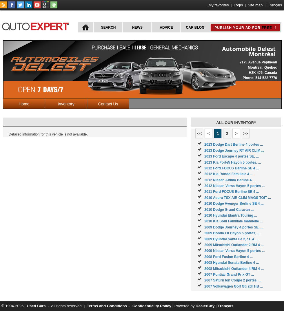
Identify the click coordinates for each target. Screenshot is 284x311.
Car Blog (195, 27)
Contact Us (108, 104)
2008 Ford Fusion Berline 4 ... (228, 257)
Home (24, 104)
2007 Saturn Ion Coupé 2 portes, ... (232, 280)
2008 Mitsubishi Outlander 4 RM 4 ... (234, 269)
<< (199, 133)
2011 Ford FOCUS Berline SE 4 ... (231, 192)
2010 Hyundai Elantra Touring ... (230, 215)
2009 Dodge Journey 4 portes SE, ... (233, 227)
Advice (166, 27)
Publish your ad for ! (245, 28)
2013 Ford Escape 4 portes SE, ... (231, 156)
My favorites (219, 5)
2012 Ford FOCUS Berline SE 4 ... (231, 168)
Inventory (66, 104)
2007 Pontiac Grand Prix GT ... (229, 274)
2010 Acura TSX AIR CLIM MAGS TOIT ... (237, 198)
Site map (255, 5)
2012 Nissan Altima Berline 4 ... (229, 180)
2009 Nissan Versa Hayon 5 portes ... (234, 251)
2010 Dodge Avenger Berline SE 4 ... (234, 204)
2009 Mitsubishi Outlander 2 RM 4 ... (234, 245)
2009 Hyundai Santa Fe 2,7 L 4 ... (231, 239)
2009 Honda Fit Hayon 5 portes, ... (232, 233)
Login (238, 5)
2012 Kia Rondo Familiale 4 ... (228, 174)
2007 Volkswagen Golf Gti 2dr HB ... (233, 286)
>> (245, 133)
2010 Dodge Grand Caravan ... (229, 210)
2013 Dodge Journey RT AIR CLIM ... (234, 151)
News (137, 27)
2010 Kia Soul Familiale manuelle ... (233, 221)
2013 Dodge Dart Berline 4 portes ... (233, 144)
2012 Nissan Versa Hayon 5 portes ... (234, 186)
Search (108, 27)
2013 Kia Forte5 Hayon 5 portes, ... (232, 162)
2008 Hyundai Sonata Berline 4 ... (231, 263)
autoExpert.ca (36, 25)
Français (274, 5)
